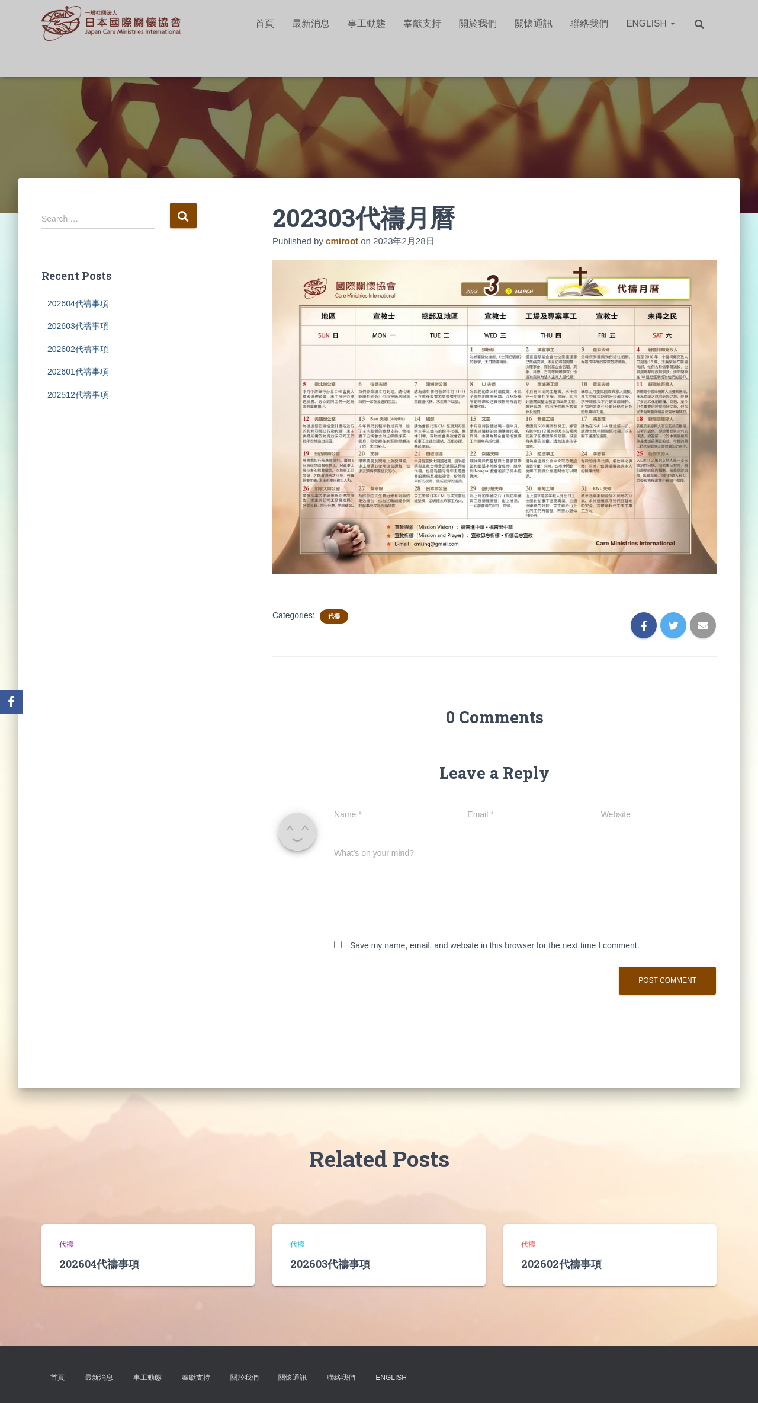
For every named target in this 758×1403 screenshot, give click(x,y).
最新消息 (311, 23)
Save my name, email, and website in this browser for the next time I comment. (495, 945)
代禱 (334, 616)
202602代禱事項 (77, 349)
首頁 (264, 23)
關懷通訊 (534, 23)
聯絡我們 (589, 23)
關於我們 (478, 23)
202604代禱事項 (77, 303)
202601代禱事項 (77, 371)
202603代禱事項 (77, 326)
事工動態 (367, 23)
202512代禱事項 (77, 395)
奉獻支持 (422, 23)
